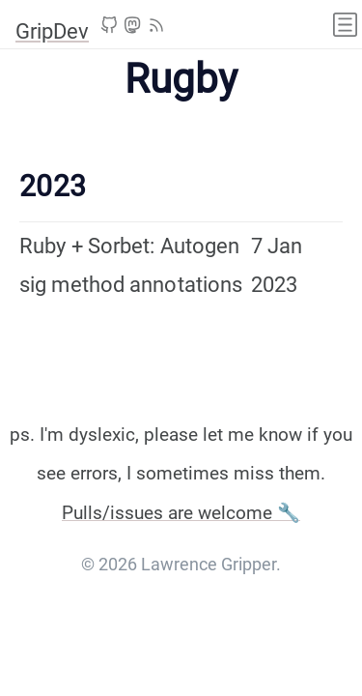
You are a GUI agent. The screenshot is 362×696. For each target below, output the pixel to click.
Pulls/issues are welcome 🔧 (181, 513)
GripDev (52, 31)
